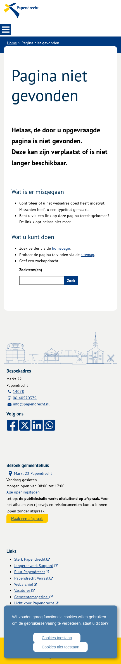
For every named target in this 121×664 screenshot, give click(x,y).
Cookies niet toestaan (60, 647)
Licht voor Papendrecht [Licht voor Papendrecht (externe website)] (34, 602)
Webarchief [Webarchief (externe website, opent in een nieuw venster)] (23, 584)
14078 (18, 391)
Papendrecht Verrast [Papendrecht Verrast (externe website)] (31, 578)
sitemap (87, 254)
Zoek (71, 280)
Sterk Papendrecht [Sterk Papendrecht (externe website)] (30, 559)
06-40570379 (25, 397)
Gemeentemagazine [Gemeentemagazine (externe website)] (31, 596)
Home (12, 42)
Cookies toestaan (57, 638)
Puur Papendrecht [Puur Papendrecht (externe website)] (29, 571)
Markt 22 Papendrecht (29, 473)
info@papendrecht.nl (31, 404)
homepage (61, 248)
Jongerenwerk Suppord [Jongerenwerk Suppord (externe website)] (33, 565)
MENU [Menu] (5, 29)
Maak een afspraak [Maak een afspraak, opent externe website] (27, 518)
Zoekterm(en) (30, 269)
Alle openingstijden (23, 492)
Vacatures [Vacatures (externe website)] (22, 590)
